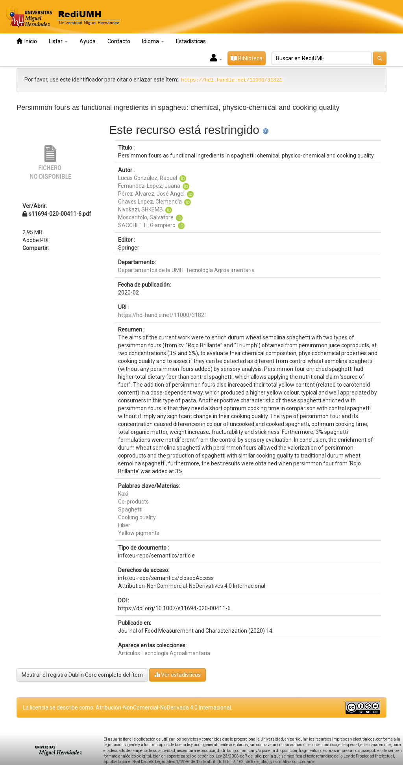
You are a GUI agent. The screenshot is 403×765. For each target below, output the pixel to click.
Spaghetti (130, 509)
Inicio (27, 41)
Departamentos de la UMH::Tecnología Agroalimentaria (186, 270)
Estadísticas (191, 41)
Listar (58, 41)
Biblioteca (247, 58)
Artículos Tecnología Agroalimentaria (164, 653)
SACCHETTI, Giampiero (147, 225)
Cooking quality (137, 517)
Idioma (153, 41)
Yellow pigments (138, 533)
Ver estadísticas (177, 674)
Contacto (118, 41)
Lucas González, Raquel (147, 178)
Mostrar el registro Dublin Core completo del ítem (82, 675)
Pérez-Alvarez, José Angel (151, 194)
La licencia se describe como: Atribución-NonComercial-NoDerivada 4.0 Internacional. (127, 707)
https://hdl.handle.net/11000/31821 (162, 315)
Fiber (124, 525)
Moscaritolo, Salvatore (146, 217)
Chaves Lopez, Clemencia (150, 201)
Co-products (133, 501)
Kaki (123, 494)
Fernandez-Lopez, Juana (149, 186)
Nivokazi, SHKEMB (140, 209)
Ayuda (87, 41)
